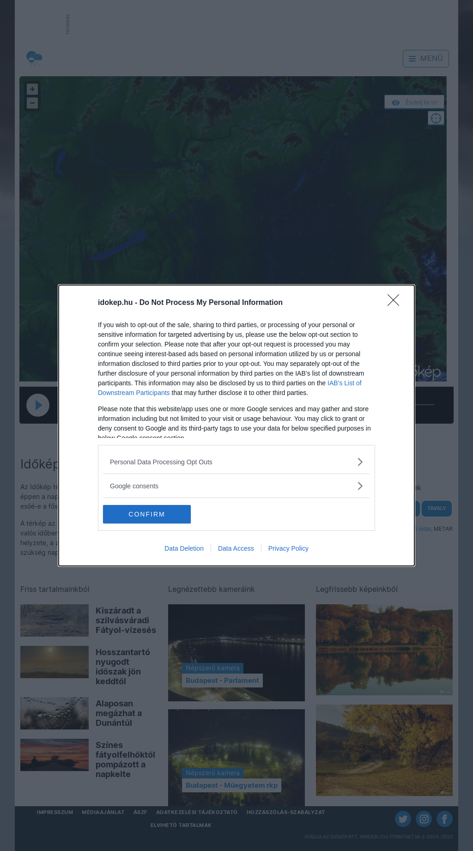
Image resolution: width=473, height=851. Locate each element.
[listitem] (236, 462)
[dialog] (236, 425)
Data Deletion (184, 548)
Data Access (236, 548)
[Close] (396, 303)
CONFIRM (146, 514)
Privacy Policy (288, 548)
